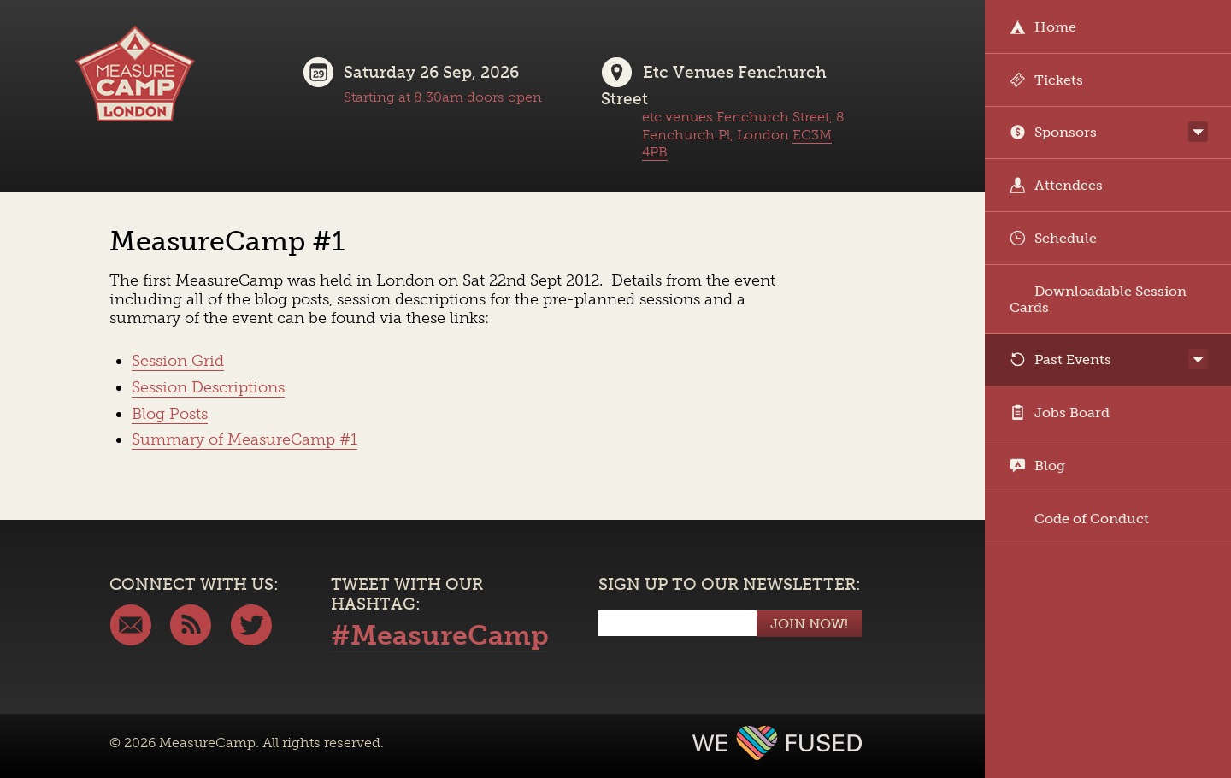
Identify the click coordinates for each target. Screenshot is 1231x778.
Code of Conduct (1079, 518)
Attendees (1056, 185)
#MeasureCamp (440, 635)
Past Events (1060, 359)
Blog (1037, 465)
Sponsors (1053, 132)
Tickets (1046, 80)
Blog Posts (170, 413)
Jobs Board (1060, 412)
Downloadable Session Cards (1098, 299)
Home (1043, 27)
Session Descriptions (208, 387)
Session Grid (178, 360)
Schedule (1053, 238)
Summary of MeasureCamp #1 (244, 439)
